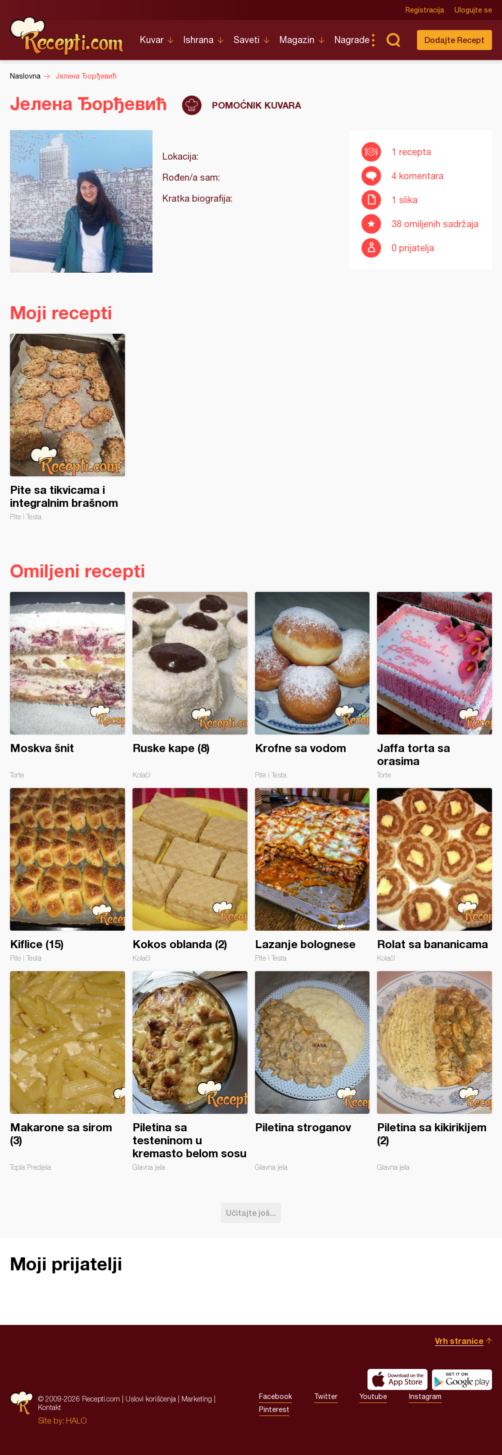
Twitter (326, 1396)
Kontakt (49, 1407)
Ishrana (199, 40)
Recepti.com (67, 36)
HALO (76, 1420)
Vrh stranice (459, 1340)
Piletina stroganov (312, 1071)
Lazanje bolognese (312, 875)
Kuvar (152, 40)
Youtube (373, 1396)
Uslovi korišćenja (151, 1398)
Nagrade (352, 40)
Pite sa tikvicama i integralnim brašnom (67, 427)
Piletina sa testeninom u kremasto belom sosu (190, 1071)
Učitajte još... (251, 1212)
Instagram (425, 1396)
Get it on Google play (462, 1379)
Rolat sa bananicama (434, 875)
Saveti (247, 40)
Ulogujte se (473, 10)
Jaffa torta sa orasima (434, 685)
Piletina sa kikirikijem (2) (434, 1071)
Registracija (425, 10)
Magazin (297, 40)
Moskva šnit (67, 685)
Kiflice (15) (67, 875)
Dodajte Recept (454, 40)
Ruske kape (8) (190, 685)
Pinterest (274, 1409)
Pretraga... (393, 40)
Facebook (275, 1396)
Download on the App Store (398, 1379)
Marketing (197, 1398)
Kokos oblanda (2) (190, 875)
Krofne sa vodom (312, 685)
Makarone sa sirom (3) (67, 1071)
